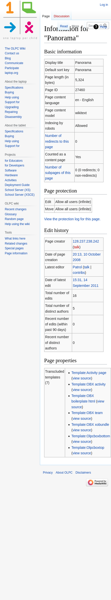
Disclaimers (83, 472)
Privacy (48, 472)
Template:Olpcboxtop (87, 448)
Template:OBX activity (88, 384)
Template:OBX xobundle (90, 425)
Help (103, 27)
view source (82, 378)
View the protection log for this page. (72, 219)
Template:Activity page (88, 373)
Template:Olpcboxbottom (90, 436)
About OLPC (64, 472)
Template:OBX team (87, 413)
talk (76, 247)
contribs (79, 273)
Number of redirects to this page (57, 141)
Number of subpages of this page (58, 172)
